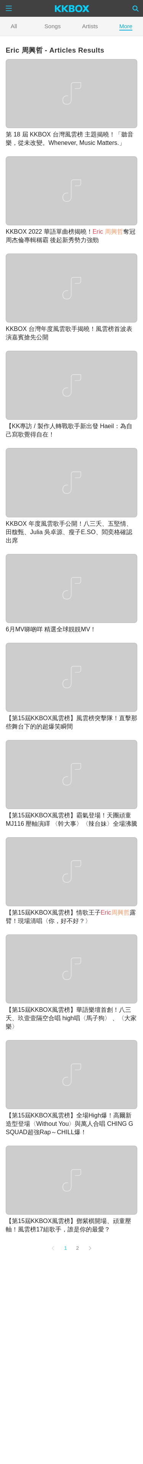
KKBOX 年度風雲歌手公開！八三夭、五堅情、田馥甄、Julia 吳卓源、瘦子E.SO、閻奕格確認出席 (69, 532)
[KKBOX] (72, 8)
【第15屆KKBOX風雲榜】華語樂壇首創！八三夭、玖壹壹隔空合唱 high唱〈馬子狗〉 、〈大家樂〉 (71, 1018)
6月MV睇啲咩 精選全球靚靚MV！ (51, 629)
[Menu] (8, 8)
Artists (90, 26)
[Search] (135, 8)
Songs (53, 26)
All (14, 26)
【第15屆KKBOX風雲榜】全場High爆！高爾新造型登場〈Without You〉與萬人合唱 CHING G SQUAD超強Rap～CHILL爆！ (69, 1123)
